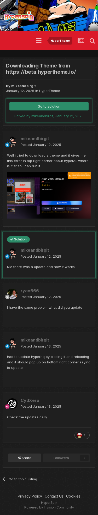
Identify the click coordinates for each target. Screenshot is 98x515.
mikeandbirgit (23, 86)
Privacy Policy (30, 496)
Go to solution (49, 106)
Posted (41, 144)
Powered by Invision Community (49, 507)
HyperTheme (49, 91)
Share (24, 458)
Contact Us (54, 496)
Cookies (73, 496)
